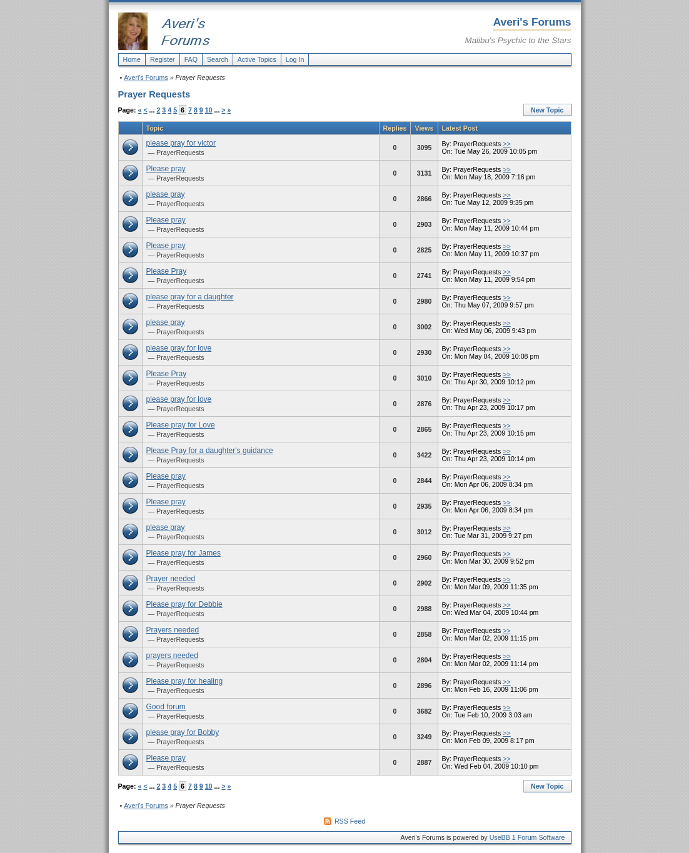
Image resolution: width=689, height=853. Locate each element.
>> (506, 143)
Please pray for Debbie (184, 604)
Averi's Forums (146, 77)
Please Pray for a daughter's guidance (209, 450)
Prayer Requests (154, 94)
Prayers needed (172, 630)
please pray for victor (181, 143)
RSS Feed (349, 821)
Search (217, 59)
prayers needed (172, 655)
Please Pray (166, 271)
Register (162, 59)
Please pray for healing (184, 681)
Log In (295, 59)
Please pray (166, 168)
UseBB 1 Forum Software (527, 837)
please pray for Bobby (182, 732)
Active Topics (257, 59)
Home (132, 59)
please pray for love (179, 348)
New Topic (547, 110)
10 (209, 110)
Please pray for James (183, 553)
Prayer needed (171, 578)
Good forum (166, 706)
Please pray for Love (180, 425)
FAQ (191, 59)
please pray (165, 194)
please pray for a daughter (190, 296)
